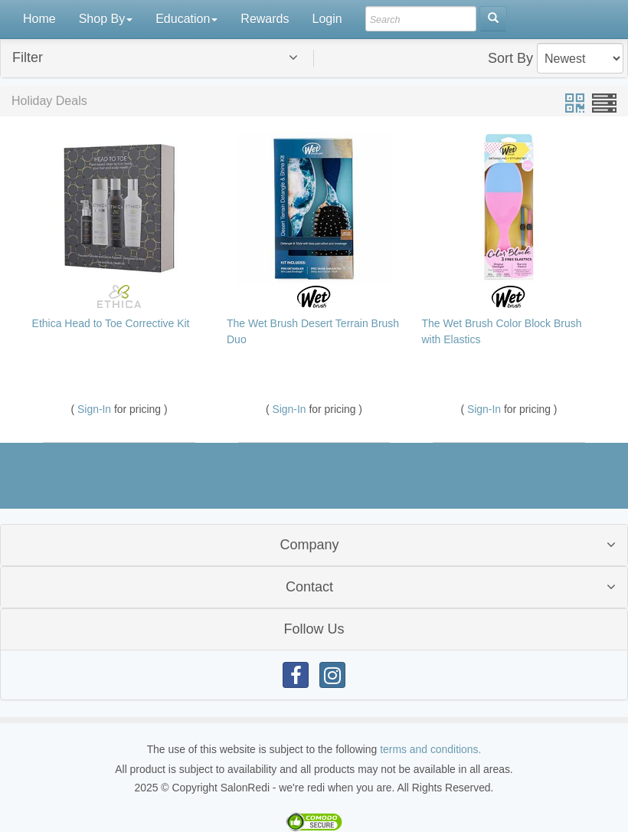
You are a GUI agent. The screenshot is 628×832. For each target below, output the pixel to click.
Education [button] (186, 18)
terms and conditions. (430, 749)
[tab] (314, 58)
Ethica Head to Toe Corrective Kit (111, 323)
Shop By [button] (105, 18)
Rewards (264, 18)
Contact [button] (309, 587)
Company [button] (309, 544)
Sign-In (95, 409)
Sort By (510, 58)
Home (39, 18)
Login (327, 18)
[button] (167, 57)
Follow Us (313, 629)
